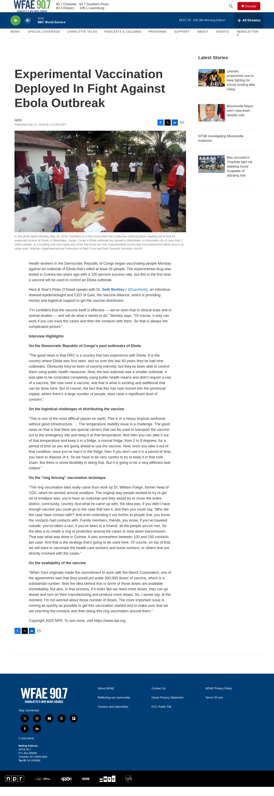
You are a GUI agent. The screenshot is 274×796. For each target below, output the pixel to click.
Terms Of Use (214, 706)
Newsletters (247, 42)
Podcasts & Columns (122, 40)
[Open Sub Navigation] (13, 47)
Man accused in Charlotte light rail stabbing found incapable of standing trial (239, 175)
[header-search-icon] (233, 11)
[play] (15, 29)
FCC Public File (161, 716)
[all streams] (249, 29)
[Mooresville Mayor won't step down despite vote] (211, 122)
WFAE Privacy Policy (218, 697)
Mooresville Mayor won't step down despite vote (240, 120)
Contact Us (158, 697)
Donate (253, 11)
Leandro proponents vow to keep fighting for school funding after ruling (241, 89)
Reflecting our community (114, 706)
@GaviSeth (137, 299)
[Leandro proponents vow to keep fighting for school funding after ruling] (211, 87)
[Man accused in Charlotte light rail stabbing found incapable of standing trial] (211, 173)
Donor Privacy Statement (167, 706)
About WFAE (106, 697)
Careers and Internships (113, 716)
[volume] (27, 29)
